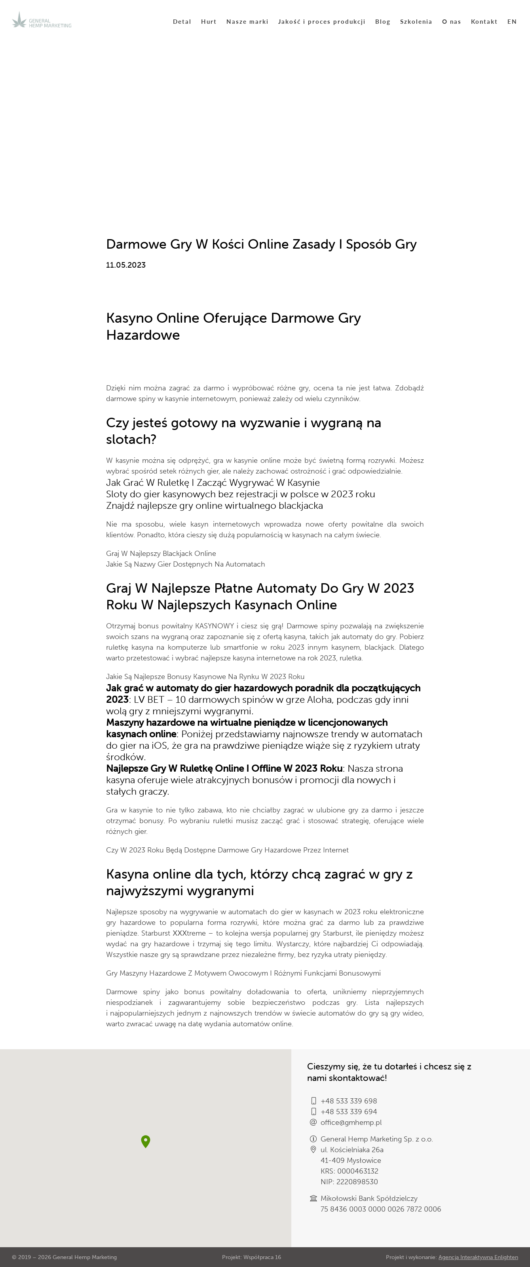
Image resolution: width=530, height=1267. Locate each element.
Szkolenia (416, 21)
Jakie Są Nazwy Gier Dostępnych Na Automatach (185, 564)
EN (512, 21)
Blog (383, 21)
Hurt (209, 21)
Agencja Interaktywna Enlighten (478, 1257)
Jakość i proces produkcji (322, 21)
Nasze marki (247, 21)
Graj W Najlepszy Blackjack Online (161, 553)
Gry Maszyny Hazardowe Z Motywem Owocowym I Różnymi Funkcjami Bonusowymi (243, 973)
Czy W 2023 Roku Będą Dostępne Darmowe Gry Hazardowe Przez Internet (227, 850)
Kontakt (484, 21)
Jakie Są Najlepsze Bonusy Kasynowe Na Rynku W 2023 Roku (205, 676)
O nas (452, 21)
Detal (182, 21)
